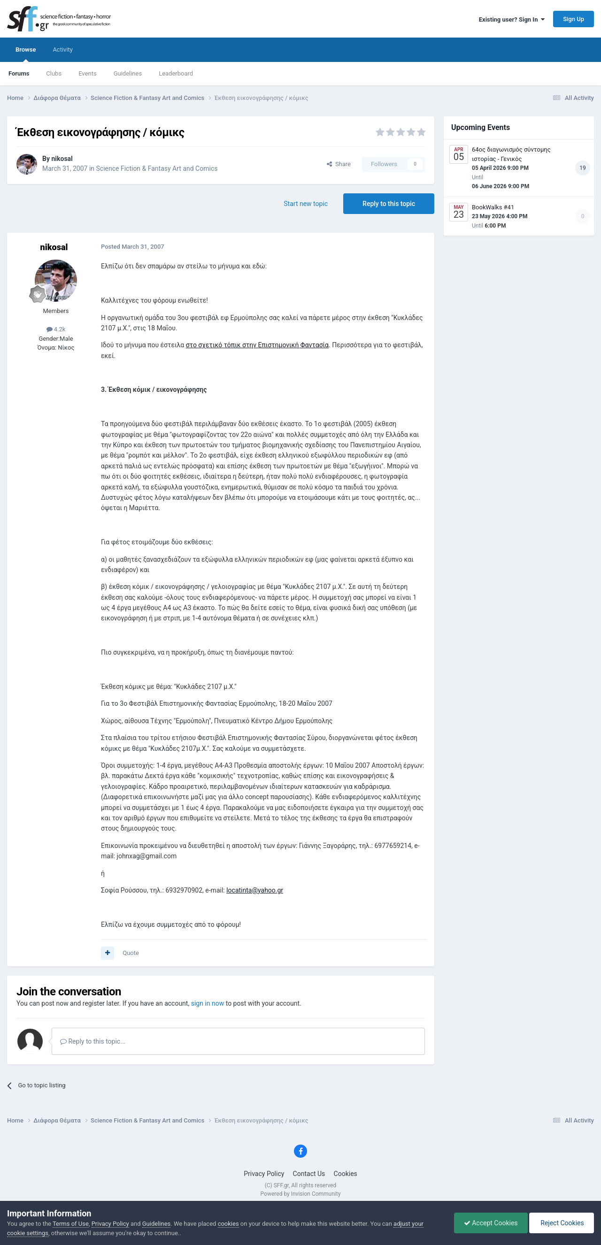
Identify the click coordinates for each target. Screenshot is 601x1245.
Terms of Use (71, 1223)
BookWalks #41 (493, 207)
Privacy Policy (264, 1173)
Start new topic (306, 203)
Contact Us (309, 1173)
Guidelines (128, 73)
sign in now (207, 1003)
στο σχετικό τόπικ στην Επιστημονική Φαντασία (257, 345)
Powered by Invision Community (301, 1194)
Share (339, 164)
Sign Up (573, 19)
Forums (18, 73)
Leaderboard (176, 73)
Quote (131, 952)
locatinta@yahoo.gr (254, 890)
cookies (228, 1223)
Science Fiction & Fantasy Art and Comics (157, 168)
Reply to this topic (388, 203)
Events (87, 73)
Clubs (54, 73)
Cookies (345, 1173)
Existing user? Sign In (512, 19)
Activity (63, 49)
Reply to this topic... (92, 1041)
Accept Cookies (491, 1223)
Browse (25, 54)
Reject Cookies (561, 1223)
